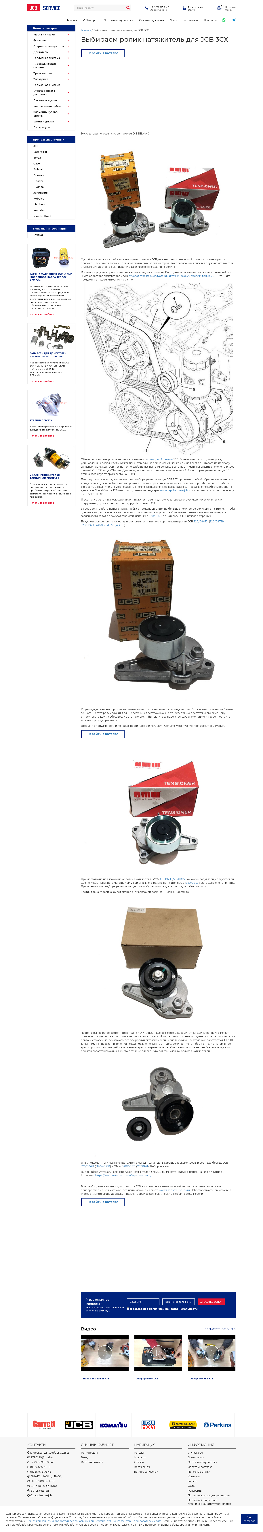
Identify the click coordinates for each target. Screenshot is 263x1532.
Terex (37, 157)
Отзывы (139, 1462)
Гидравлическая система (44, 65)
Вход (84, 1457)
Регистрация (195, 7)
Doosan (38, 175)
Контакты (210, 20)
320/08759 (217, 521)
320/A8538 (117, 525)
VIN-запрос (90, 20)
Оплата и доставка (151, 20)
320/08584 (102, 525)
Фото (173, 20)
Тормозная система (46, 85)
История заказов (92, 1462)
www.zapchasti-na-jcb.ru (175, 490)
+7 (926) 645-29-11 (159, 7)
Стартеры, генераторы (48, 46)
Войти (191, 9)
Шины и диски (43, 121)
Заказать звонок (159, 9)
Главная (72, 20)
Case (36, 163)
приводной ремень (160, 459)
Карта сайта (142, 1467)
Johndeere (40, 192)
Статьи (38, 235)
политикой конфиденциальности (173, 1309)
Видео (192, 1481)
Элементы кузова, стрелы (45, 113)
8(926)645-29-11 (38, 1467)
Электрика (40, 79)
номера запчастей (146, 1471)
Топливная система (46, 58)
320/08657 (201, 521)
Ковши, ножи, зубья (47, 106)
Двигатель (40, 52)
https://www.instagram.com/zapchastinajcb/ (123, 1175)
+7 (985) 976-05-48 (40, 1462)
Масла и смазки (44, 34)
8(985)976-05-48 (39, 1471)
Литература (41, 127)
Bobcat (38, 169)
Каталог (139, 1452)
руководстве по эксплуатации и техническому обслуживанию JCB (172, 276)
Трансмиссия (42, 73)
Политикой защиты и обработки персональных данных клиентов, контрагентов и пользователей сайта (93, 1521)
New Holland (42, 216)
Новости (140, 1457)
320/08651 (155, 516)
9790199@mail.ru (40, 1457)
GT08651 (165, 879)
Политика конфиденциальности (209, 1495)
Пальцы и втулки (45, 100)
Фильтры (39, 40)
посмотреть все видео (220, 1329)
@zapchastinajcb (39, 1495)
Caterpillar (40, 151)
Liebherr (39, 204)
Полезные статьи (199, 1471)
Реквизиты (195, 1490)
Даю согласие (249, 1519)
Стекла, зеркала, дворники (44, 92)
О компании (190, 20)
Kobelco (38, 198)
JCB (36, 146)
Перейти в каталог (102, 53)
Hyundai (38, 187)
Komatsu (39, 210)
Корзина (230, 7)
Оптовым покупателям (118, 20)
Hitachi (38, 181)
